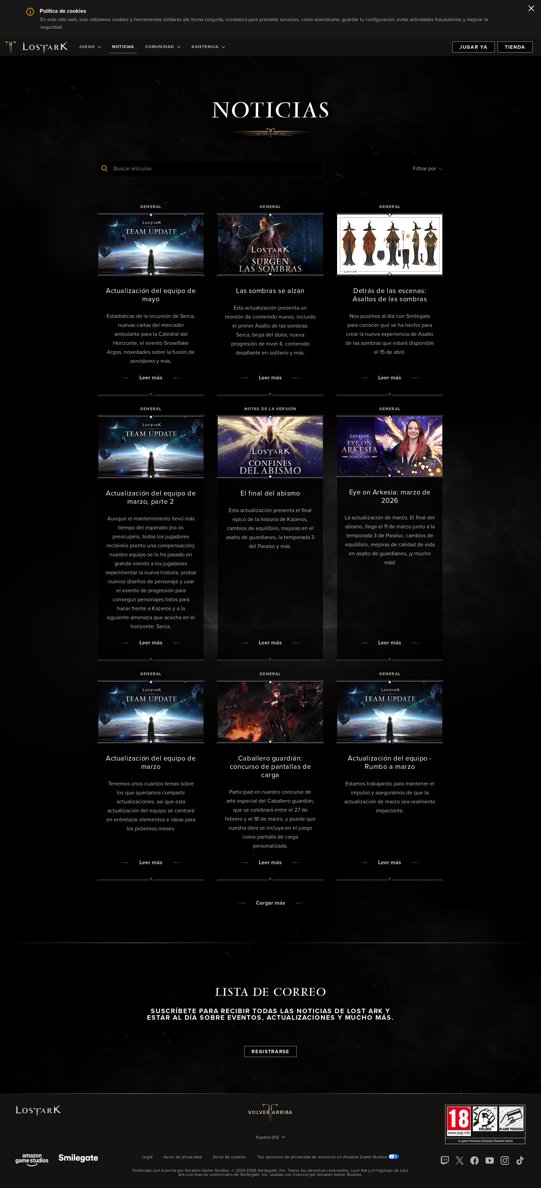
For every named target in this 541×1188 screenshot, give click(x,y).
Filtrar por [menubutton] (428, 168)
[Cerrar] (531, 9)
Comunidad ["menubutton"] (163, 47)
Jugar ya (474, 47)
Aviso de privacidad (183, 1157)
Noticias (123, 47)
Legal (147, 1157)
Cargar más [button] (270, 903)
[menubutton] (270, 1137)
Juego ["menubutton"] (90, 47)
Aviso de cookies (229, 1157)
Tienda (515, 47)
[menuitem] (90, 47)
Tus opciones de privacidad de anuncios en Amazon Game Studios (328, 1157)
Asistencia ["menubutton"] (208, 47)
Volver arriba (270, 1113)
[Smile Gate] (78, 1161)
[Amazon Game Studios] (32, 1161)
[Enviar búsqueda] (104, 168)
